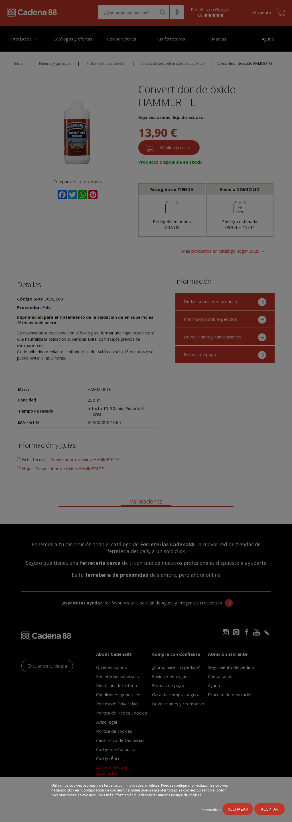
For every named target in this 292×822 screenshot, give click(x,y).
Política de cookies (186, 795)
